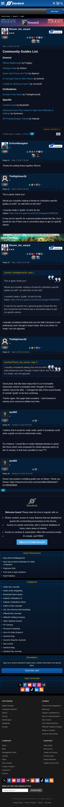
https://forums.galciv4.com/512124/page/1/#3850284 (33, 213)
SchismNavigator (18, 143)
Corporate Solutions (9, 709)
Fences (5, 716)
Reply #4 (6, 352)
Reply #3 (6, 262)
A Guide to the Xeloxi (12, 94)
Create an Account (50, 752)
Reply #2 (6, 189)
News (4, 759)
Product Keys (49, 756)
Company (6, 741)
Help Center (48, 745)
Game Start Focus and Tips (15, 73)
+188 (5, 37)
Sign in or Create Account (32, 542)
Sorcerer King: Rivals (50, 734)
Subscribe (36, 790)
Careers (5, 756)
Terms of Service (30, 803)
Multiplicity (6, 723)
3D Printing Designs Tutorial (15, 119)
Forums (5, 773)
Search (15, 16)
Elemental (46, 709)
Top (61, 160)
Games (45, 701)
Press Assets (7, 763)
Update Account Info (51, 763)
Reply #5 (6, 425)
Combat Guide (9, 105)
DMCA (40, 803)
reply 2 (31, 273)
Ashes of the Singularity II (51, 706)
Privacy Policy (18, 803)
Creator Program (8, 767)
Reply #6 (6, 474)
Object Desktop (8, 706)
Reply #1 (6, 160)
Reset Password (50, 759)
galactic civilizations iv (52, 129)
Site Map (48, 803)
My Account (48, 749)
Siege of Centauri (48, 730)
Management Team (9, 752)
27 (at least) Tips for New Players (18, 79)
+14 (4, 184)
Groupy (5, 727)
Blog (3, 749)
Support (48, 741)
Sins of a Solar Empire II (51, 716)
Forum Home (5, 16)
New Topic (54, 11)
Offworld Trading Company (52, 727)
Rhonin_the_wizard (19, 29)
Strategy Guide (10, 68)
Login (22, 16)
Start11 (4, 713)
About (4, 745)
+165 (5, 151)
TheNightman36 (17, 176)
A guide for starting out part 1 (16, 84)
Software (7, 701)
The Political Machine (50, 723)
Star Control (46, 720)
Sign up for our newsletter (16, 786)
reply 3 (34, 362)
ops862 (13, 412)
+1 (5, 420)
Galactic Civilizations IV (50, 713)
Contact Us (6, 770)
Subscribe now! (32, 670)
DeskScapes (6, 720)
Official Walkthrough (12, 63)
